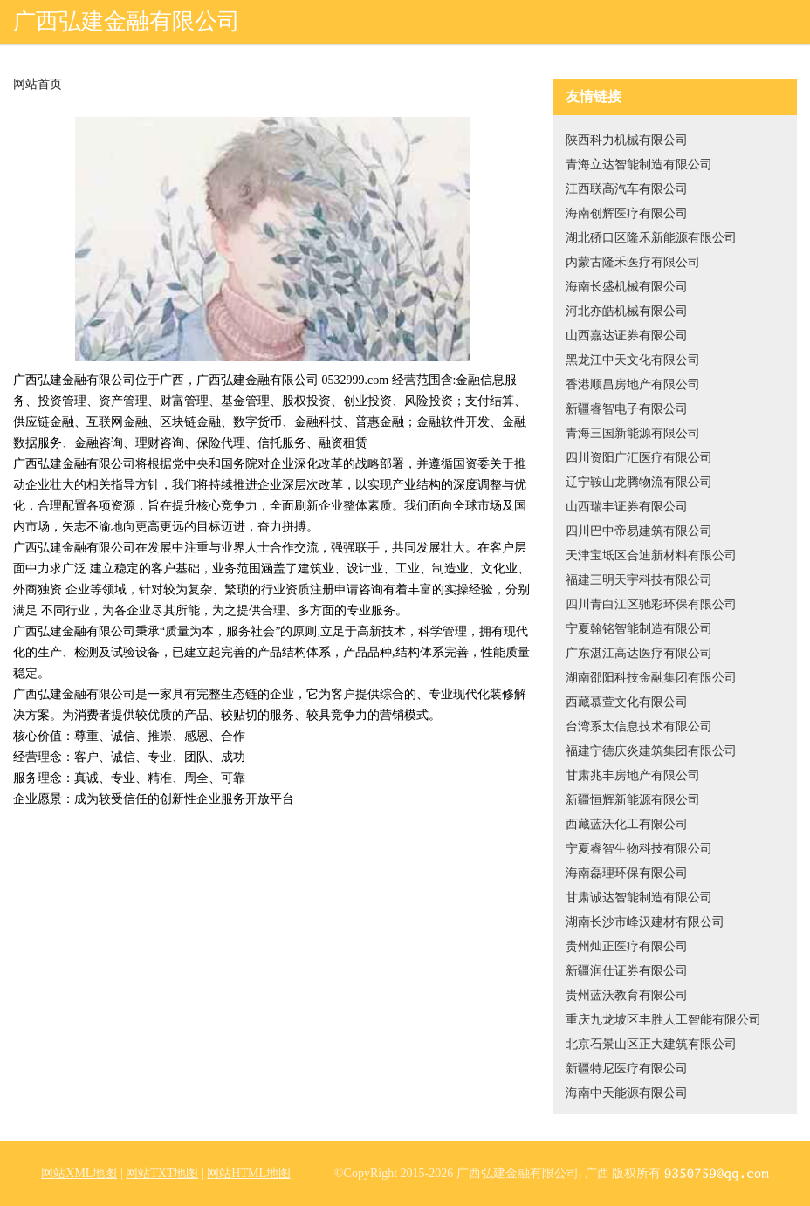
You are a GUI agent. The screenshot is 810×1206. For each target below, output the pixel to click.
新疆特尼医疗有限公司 (627, 1068)
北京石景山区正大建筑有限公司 (651, 1044)
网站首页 (37, 85)
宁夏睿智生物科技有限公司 (639, 848)
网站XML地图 (79, 1173)
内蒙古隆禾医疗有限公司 (633, 262)
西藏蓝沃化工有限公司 (627, 824)
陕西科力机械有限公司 (627, 140)
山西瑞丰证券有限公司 (627, 506)
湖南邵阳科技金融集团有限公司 (651, 677)
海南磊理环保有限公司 (627, 873)
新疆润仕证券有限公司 (627, 970)
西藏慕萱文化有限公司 (627, 702)
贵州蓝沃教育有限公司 (627, 995)
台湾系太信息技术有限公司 (639, 726)
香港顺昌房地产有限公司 (633, 384)
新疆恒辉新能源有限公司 (633, 799)
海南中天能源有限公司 (627, 1093)
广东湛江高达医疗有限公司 (639, 653)
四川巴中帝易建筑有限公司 (639, 531)
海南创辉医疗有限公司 (627, 213)
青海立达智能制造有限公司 (639, 164)
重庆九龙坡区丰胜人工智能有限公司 (663, 1019)
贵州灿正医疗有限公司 (627, 946)
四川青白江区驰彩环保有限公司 (651, 604)
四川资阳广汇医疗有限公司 (639, 457)
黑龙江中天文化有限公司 (633, 360)
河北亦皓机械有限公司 (627, 311)
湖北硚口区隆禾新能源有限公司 (651, 237)
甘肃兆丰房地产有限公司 (633, 775)
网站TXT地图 (162, 1173)
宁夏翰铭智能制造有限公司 (639, 628)
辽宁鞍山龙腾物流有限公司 (639, 482)
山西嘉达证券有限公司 (627, 335)
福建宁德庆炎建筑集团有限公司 (651, 750)
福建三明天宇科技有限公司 (639, 579)
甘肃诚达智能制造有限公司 (639, 897)
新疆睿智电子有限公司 (627, 408)
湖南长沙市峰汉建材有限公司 (645, 921)
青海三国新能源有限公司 (633, 433)
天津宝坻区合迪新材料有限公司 (651, 555)
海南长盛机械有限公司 (627, 286)
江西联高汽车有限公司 (627, 188)
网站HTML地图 (249, 1173)
